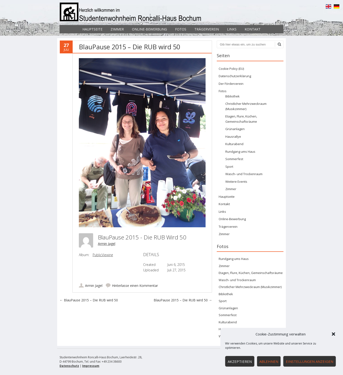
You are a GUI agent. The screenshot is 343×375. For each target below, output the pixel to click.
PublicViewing (103, 255)
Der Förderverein (231, 83)
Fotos (180, 29)
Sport (229, 166)
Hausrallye (233, 136)
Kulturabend (234, 144)
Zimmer (117, 29)
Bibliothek (232, 96)
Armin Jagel (106, 243)
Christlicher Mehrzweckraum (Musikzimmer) (250, 287)
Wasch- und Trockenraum (243, 174)
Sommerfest (234, 159)
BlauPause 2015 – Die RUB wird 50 (89, 300)
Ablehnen (268, 361)
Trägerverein (206, 29)
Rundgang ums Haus (240, 151)
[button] (333, 334)
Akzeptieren (240, 361)
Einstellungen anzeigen (309, 361)
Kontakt (253, 29)
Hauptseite (92, 29)
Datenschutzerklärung (235, 76)
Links (232, 29)
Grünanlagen (235, 129)
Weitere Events (236, 181)
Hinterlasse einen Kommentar (135, 285)
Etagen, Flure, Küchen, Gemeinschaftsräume (251, 273)
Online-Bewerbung (149, 29)
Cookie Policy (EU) (231, 68)
